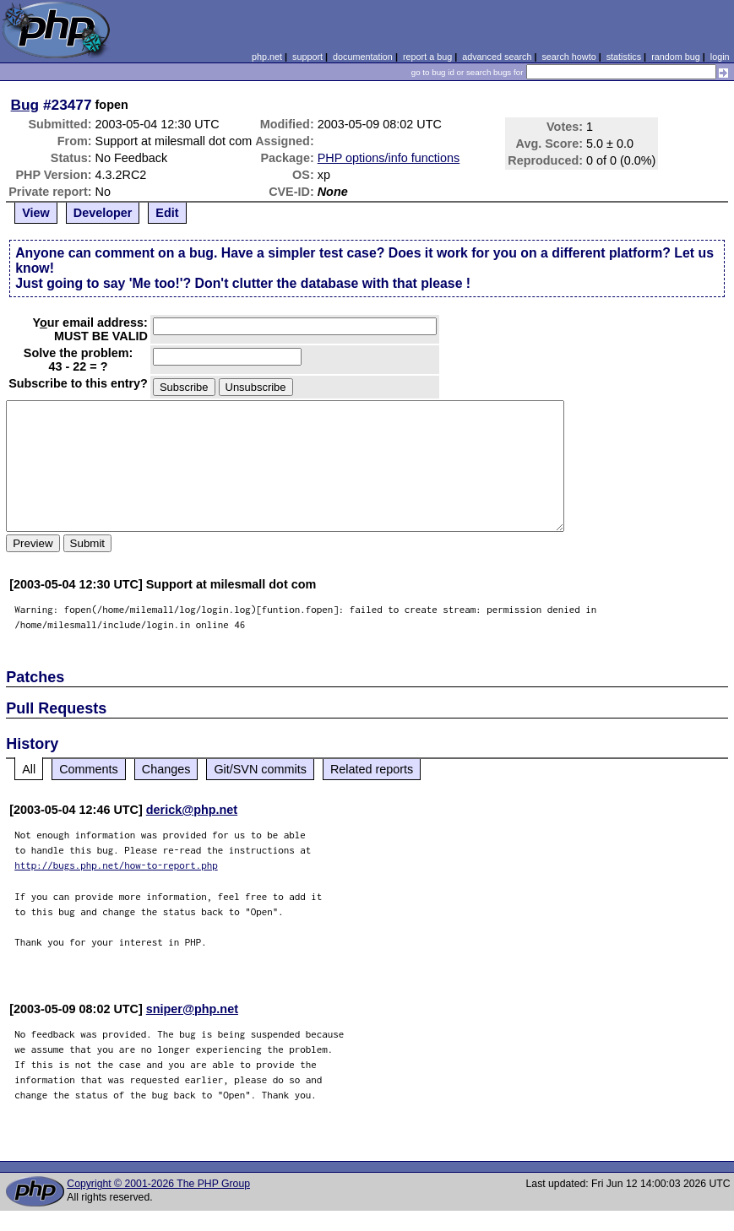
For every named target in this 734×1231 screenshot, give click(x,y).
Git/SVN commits (260, 769)
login (720, 57)
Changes (166, 769)
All (28, 769)
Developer (103, 213)
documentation (363, 57)
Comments (88, 769)
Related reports (371, 769)
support (307, 57)
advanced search (496, 57)
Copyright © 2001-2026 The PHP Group (158, 1184)
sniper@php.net (192, 1009)
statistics (623, 57)
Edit (166, 213)
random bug (675, 57)
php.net (267, 57)
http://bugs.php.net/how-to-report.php (116, 865)
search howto (568, 57)
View (36, 213)
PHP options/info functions (389, 158)
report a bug (427, 57)
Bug (25, 104)
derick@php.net (191, 809)
